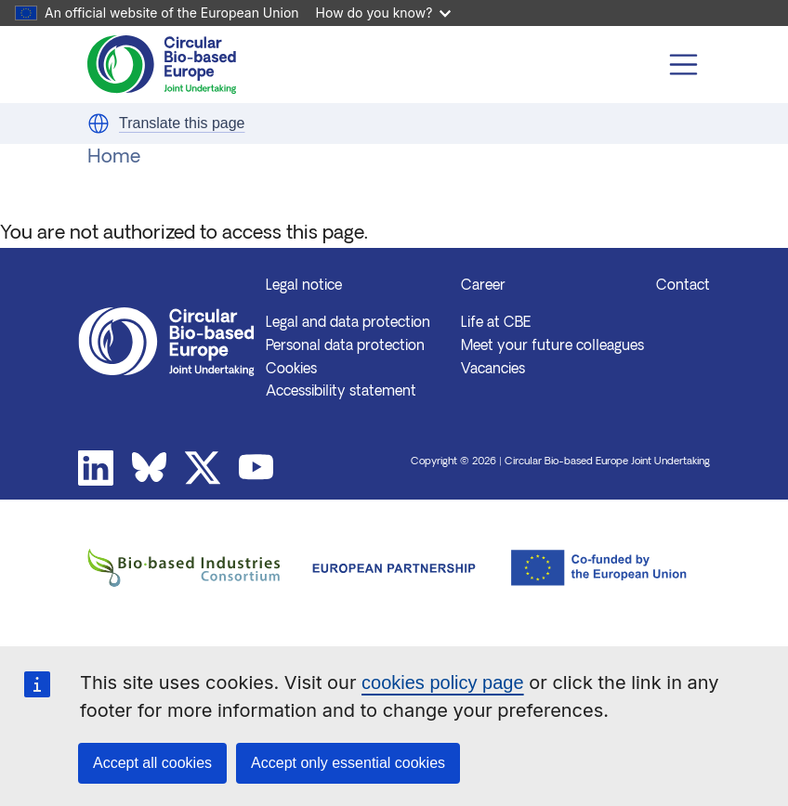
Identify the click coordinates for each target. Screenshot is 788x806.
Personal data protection (345, 347)
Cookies (291, 370)
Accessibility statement (341, 392)
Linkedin (95, 468)
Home (113, 158)
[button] (98, 123)
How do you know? (384, 12)
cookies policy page (442, 682)
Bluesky (149, 468)
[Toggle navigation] (684, 65)
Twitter (202, 468)
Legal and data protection (348, 324)
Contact (683, 286)
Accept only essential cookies (348, 763)
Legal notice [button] (304, 286)
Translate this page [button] (181, 123)
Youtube (256, 468)
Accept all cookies (152, 763)
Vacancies (493, 370)
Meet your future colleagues (552, 347)
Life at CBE (496, 324)
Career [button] (483, 286)
